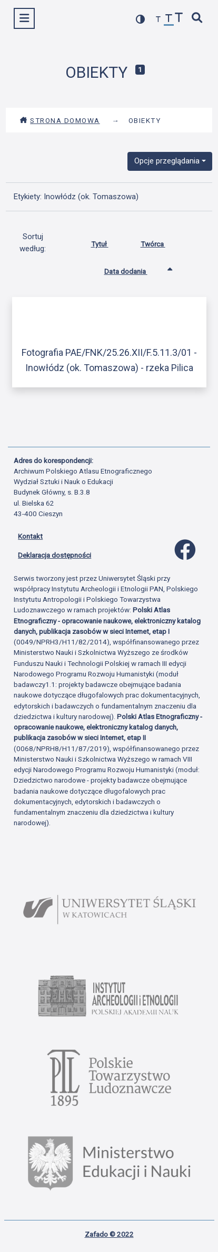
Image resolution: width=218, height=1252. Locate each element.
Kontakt (30, 536)
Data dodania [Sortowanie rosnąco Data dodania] (133, 269)
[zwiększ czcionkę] (179, 19)
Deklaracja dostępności (54, 555)
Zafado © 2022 (109, 1234)
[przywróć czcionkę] (169, 20)
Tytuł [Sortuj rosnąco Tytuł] (107, 241)
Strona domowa (60, 120)
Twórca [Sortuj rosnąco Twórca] (161, 241)
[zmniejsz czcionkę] (158, 20)
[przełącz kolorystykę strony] (140, 19)
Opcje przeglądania (167, 161)
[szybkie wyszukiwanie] (197, 19)
